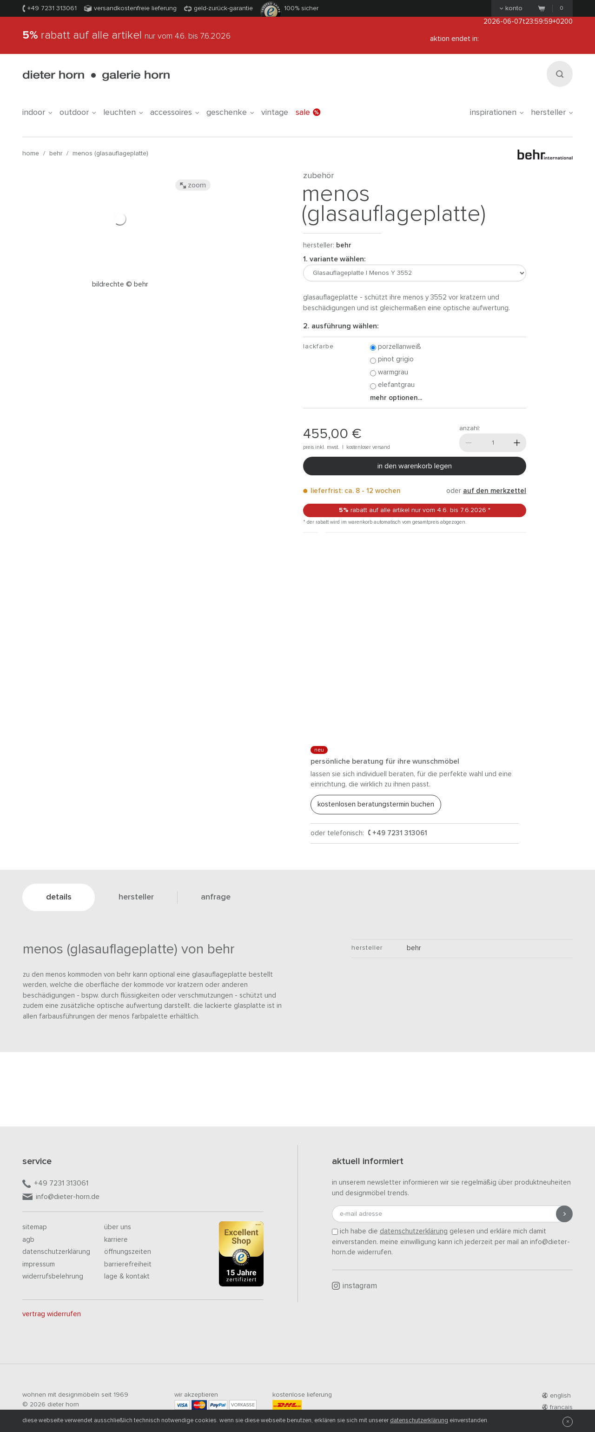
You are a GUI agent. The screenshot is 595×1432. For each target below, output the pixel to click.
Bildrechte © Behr (120, 284)
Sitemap (34, 1227)
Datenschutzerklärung (56, 1251)
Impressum (38, 1264)
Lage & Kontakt (127, 1276)
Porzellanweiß (395, 347)
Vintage (274, 112)
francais (557, 1407)
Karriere (116, 1239)
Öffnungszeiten (127, 1251)
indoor (37, 112)
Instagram (354, 1286)
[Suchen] (560, 74)
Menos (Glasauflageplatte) (110, 153)
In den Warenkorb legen (414, 466)
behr (55, 153)
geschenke (230, 112)
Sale (308, 112)
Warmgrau (389, 373)
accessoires (174, 112)
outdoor (78, 112)
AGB (28, 1239)
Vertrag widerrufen (51, 1314)
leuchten (123, 112)
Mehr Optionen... (396, 397)
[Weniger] (468, 442)
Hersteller (552, 112)
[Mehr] (517, 442)
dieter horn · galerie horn (96, 75)
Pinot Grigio (392, 360)
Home (30, 153)
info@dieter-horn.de (60, 1197)
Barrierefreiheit (128, 1264)
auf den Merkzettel (494, 490)
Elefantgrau (392, 385)
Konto (511, 8)
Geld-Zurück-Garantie (223, 8)
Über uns (117, 1227)
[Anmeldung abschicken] (564, 1214)
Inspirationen (496, 112)
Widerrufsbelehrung (52, 1276)
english (556, 1395)
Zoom (193, 185)
